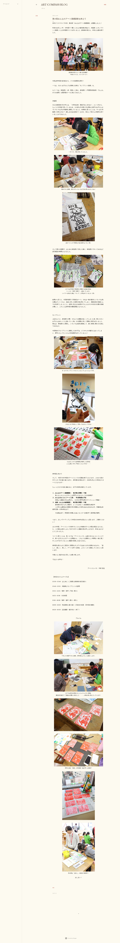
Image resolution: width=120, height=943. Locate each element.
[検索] (105, 4)
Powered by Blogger (71, 938)
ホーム (43, 8)
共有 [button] (37, 15)
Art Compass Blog (54, 4)
